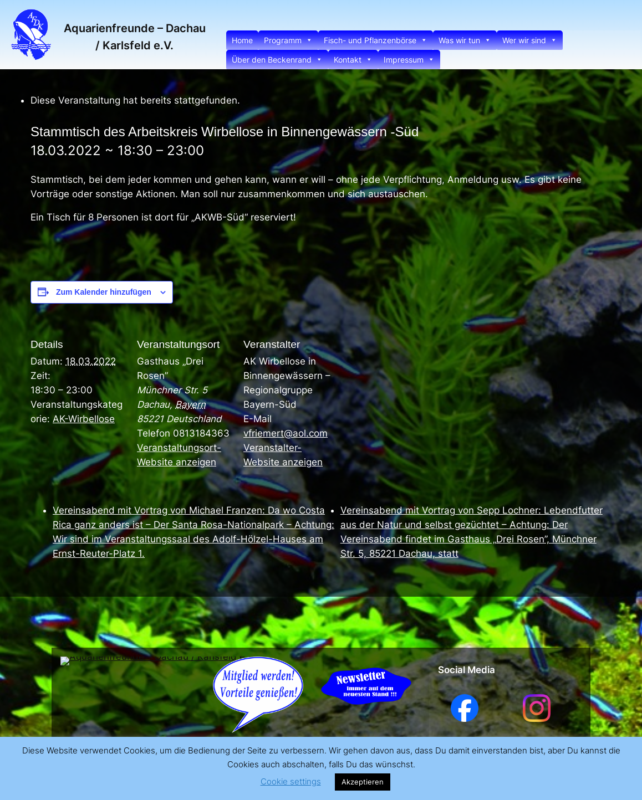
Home (242, 40)
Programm (288, 40)
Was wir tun (465, 40)
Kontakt (353, 59)
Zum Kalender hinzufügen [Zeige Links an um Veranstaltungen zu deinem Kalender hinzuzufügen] (103, 292)
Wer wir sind (529, 40)
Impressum (409, 59)
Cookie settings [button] (291, 781)
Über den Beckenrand (277, 59)
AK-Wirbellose (84, 418)
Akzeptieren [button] (363, 781)
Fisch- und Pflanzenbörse (375, 40)
